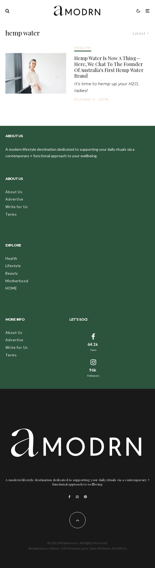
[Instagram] (77, 496)
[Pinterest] (85, 496)
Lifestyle (13, 266)
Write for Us (16, 207)
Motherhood (16, 281)
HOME (11, 288)
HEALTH (82, 48)
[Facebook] (69, 496)
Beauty (11, 273)
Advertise (14, 199)
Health (11, 258)
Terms (11, 214)
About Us (13, 192)
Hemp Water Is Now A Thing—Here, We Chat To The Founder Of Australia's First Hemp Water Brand (108, 67)
